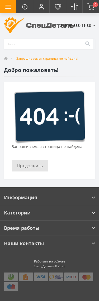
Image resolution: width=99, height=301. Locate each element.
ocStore (59, 261)
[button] (41, 6)
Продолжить (30, 166)
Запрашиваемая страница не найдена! (47, 58)
